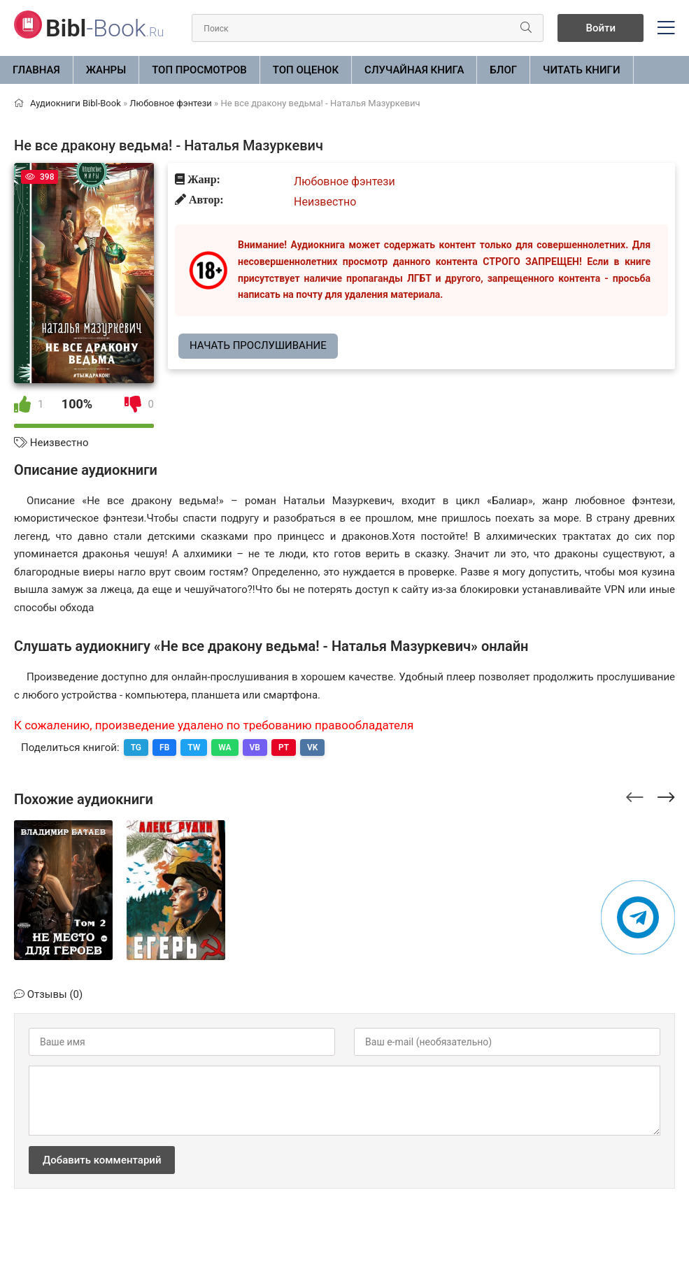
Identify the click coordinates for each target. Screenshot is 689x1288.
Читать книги (581, 70)
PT (283, 747)
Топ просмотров (199, 70)
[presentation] (635, 795)
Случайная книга (414, 70)
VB (255, 747)
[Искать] (526, 28)
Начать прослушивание (258, 345)
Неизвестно (59, 442)
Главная (36, 70)
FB (164, 747)
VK (312, 747)
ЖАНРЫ (106, 70)
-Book (104, 28)
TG (136, 747)
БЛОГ (503, 70)
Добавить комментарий (102, 1160)
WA (224, 747)
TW (193, 747)
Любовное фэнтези (344, 181)
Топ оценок (306, 70)
